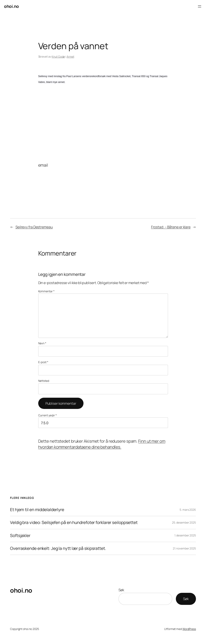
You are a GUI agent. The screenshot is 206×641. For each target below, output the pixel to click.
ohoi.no (11, 6)
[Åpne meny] (199, 6)
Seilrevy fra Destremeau (34, 226)
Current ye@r (47, 415)
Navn (42, 343)
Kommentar (46, 291)
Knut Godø (58, 56)
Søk (121, 589)
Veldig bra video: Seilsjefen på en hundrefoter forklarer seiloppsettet (74, 522)
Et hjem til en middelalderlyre (37, 509)
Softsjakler (20, 535)
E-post (43, 362)
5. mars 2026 (188, 510)
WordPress (189, 629)
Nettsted (43, 381)
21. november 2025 (184, 548)
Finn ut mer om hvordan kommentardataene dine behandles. (101, 444)
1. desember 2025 (185, 535)
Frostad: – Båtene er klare (171, 226)
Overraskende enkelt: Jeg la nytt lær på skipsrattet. (58, 548)
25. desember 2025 (184, 522)
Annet (70, 56)
